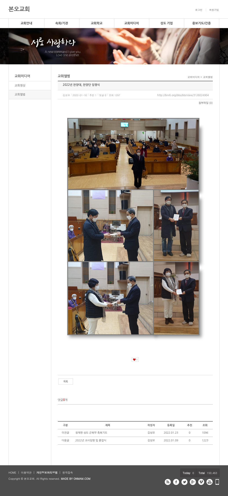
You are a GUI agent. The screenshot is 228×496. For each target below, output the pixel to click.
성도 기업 (166, 23)
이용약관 (26, 472)
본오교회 (19, 9)
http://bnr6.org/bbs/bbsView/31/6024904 (183, 95)
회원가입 (214, 10)
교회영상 (20, 85)
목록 (65, 381)
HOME (12, 472)
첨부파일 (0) (206, 103)
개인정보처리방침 (46, 472)
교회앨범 (20, 94)
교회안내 (26, 23)
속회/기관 (61, 23)
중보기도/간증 (201, 23)
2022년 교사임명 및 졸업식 (90, 440)
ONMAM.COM (81, 478)
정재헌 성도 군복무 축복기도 (91, 432)
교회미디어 (131, 23)
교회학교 (96, 23)
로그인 (198, 10)
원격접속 (67, 472)
